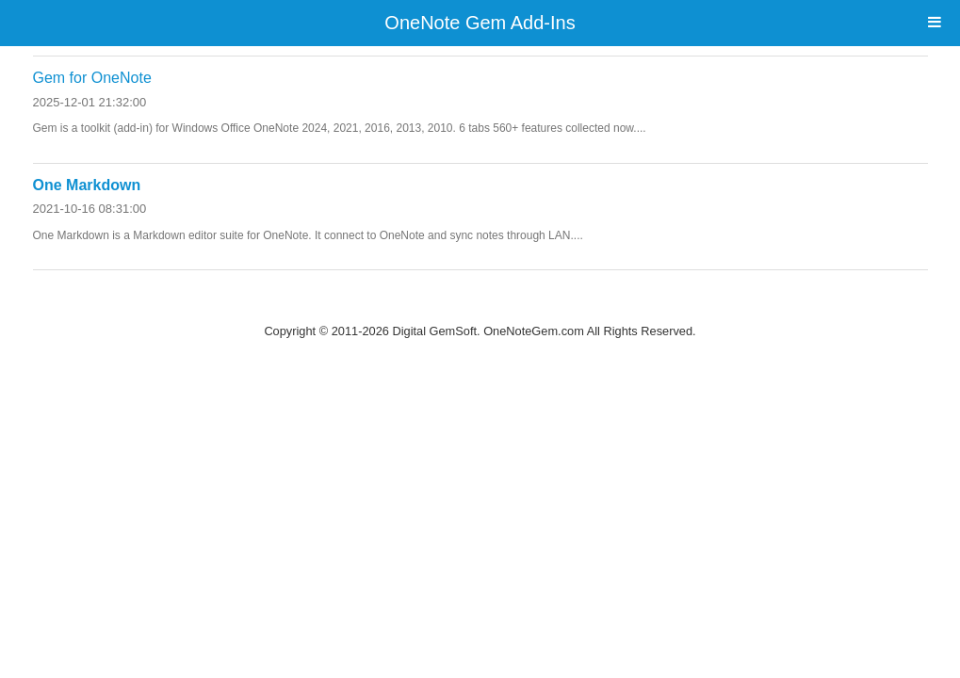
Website (480, 306)
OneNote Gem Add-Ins (479, 22)
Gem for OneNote (92, 78)
